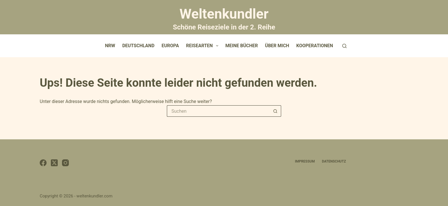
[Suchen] (344, 46)
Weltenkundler (224, 18)
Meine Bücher (241, 45)
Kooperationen (314, 45)
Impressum (305, 161)
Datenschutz (334, 161)
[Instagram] (65, 162)
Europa (170, 45)
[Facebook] (43, 162)
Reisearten (203, 45)
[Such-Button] (275, 111)
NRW (110, 45)
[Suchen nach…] (218, 111)
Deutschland (138, 45)
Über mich (277, 45)
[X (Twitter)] (54, 162)
